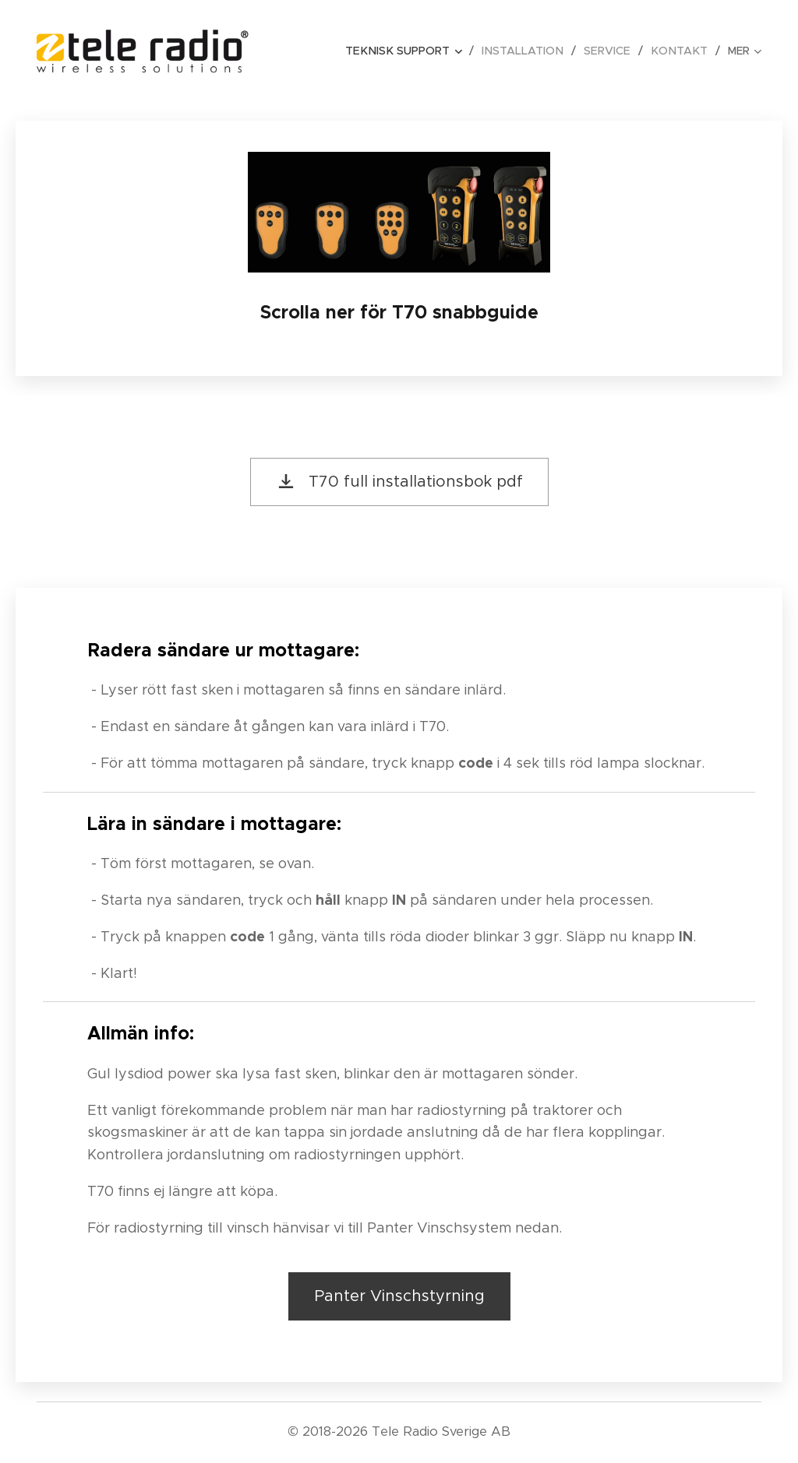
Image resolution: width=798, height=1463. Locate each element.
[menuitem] (414, 50)
